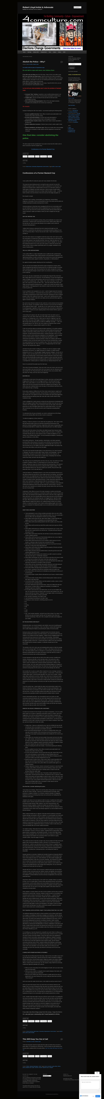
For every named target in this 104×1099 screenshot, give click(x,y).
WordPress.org (71, 131)
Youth (40, 1066)
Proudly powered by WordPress (52, 1094)
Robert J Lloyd (71, 98)
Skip (93, 1096)
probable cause (29, 1067)
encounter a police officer (52, 1066)
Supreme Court (46, 1067)
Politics (27, 1066)
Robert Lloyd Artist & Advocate (38, 7)
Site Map (29, 52)
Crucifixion (75, 122)
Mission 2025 (36, 52)
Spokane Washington (34, 1066)
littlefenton (70, 119)
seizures (40, 1067)
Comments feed (71, 130)
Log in (69, 127)
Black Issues (28, 166)
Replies (51, 1067)
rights (33, 1067)
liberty (59, 1066)
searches (36, 1067)
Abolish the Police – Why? (34, 62)
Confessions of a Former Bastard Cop (43, 149)
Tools (50, 52)
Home (24, 52)
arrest (46, 1066)
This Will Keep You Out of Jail (35, 1039)
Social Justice (46, 166)
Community (34, 166)
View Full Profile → (72, 105)
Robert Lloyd (35, 64)
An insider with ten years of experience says (34, 67)
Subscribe (72, 68)
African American (29, 1031)
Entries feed (70, 128)
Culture (54, 52)
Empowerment (44, 52)
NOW (64, 52)
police (53, 166)
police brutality (31, 1032)
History (59, 52)
